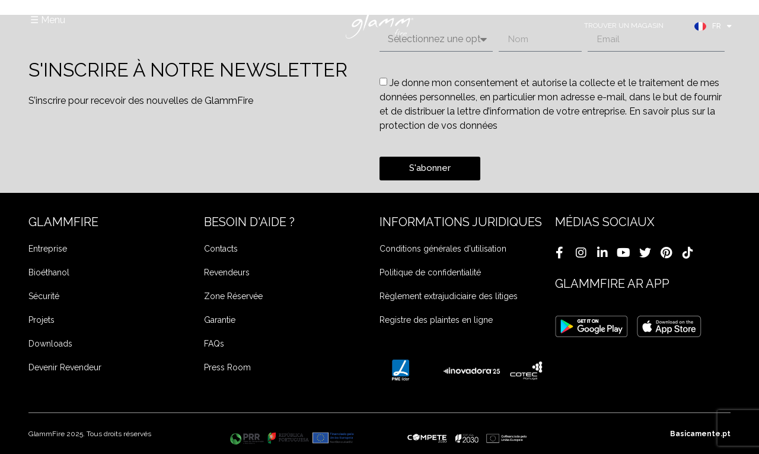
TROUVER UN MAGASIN (624, 25)
